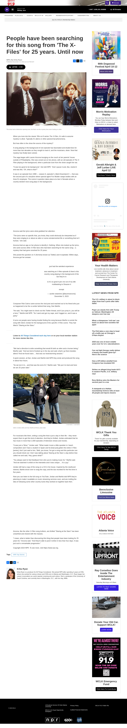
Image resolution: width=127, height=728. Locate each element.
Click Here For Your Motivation (106, 134)
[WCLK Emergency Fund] (106, 661)
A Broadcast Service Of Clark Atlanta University (56, 710)
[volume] (12, 14)
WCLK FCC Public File (102, 710)
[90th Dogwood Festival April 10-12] (106, 50)
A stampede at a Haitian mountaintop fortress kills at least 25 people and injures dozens (105, 395)
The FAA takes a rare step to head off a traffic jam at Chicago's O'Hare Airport (105, 338)
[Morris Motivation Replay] (106, 98)
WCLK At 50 (39, 20)
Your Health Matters (106, 269)
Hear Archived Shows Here (106, 288)
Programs (9, 20)
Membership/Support (64, 20)
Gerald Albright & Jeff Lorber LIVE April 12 (106, 171)
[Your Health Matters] (106, 251)
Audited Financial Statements (79, 714)
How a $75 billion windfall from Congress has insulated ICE (104, 366)
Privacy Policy (74, 710)
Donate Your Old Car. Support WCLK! (106, 628)
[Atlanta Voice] (106, 520)
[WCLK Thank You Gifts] (106, 418)
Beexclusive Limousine (106, 495)
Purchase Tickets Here (106, 179)
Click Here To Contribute (106, 693)
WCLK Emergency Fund (106, 687)
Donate (118, 5)
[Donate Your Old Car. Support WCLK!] (106, 611)
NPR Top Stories (19, 559)
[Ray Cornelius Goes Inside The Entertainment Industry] (106, 558)
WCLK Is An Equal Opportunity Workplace (54, 715)
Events (30, 20)
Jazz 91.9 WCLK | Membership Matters (63, 24)
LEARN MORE (106, 634)
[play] (6, 14)
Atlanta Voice (106, 534)
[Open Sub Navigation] (24, 20)
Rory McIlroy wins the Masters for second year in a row (105, 386)
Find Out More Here (106, 501)
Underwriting (83, 20)
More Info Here (106, 76)
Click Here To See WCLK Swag (106, 452)
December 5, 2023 (61, 301)
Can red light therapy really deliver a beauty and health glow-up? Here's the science (106, 357)
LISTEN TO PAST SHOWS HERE (106, 592)
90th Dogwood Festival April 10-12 (106, 69)
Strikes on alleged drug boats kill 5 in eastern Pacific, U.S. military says (106, 376)
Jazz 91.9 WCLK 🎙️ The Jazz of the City (106, 230)
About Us (97, 20)
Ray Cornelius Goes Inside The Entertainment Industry (106, 579)
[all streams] (115, 14)
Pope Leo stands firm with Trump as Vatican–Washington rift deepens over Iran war (105, 316)
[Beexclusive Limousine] (106, 475)
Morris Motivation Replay (106, 117)
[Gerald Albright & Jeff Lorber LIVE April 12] (106, 154)
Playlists (19, 20)
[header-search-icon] (108, 5)
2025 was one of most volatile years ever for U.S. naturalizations (106, 347)
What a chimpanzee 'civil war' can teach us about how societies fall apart (105, 327)
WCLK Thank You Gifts (106, 438)
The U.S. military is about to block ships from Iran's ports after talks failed (105, 306)
